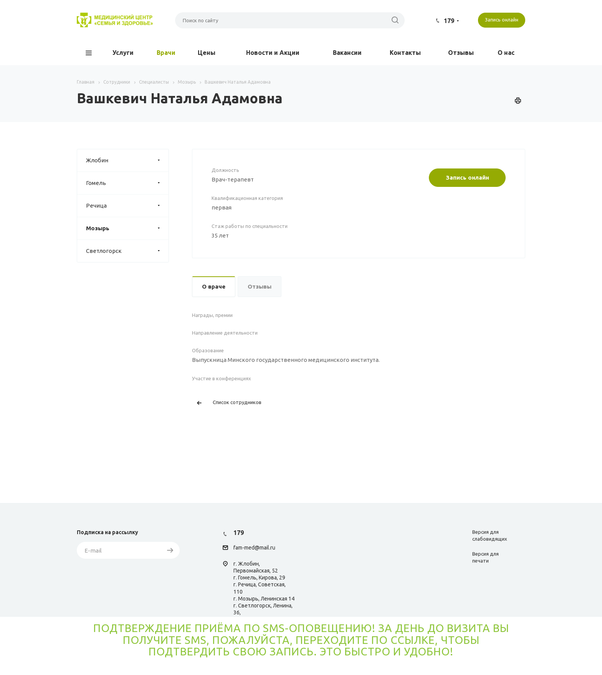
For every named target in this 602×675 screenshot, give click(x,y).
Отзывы (461, 52)
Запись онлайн (467, 177)
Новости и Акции (272, 52)
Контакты (405, 52)
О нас (506, 52)
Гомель (127, 183)
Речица (127, 206)
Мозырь (127, 228)
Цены (206, 52)
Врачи (166, 52)
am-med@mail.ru (255, 548)
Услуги (123, 52)
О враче (213, 286)
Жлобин (127, 160)
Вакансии (347, 52)
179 (449, 20)
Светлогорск (127, 251)
